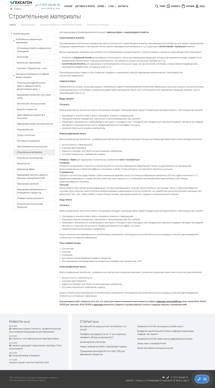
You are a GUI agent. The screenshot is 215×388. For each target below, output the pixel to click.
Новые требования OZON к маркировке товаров (103, 346)
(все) (27, 321)
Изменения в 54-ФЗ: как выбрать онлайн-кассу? (160, 326)
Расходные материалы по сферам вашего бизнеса (61, 25)
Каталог (68, 6)
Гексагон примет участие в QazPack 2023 (29, 362)
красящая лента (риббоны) (169, 301)
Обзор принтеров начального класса (155, 348)
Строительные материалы (98, 25)
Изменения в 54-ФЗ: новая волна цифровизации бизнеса (164, 339)
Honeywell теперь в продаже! (24, 355)
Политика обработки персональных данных (27, 380)
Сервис (100, 6)
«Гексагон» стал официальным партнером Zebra (34, 338)
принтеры (98, 304)
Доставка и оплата (85, 6)
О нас (111, 6)
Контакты (123, 6)
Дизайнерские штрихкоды (93, 342)
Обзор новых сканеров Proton (151, 343)
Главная (12, 25)
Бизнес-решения (28, 25)
